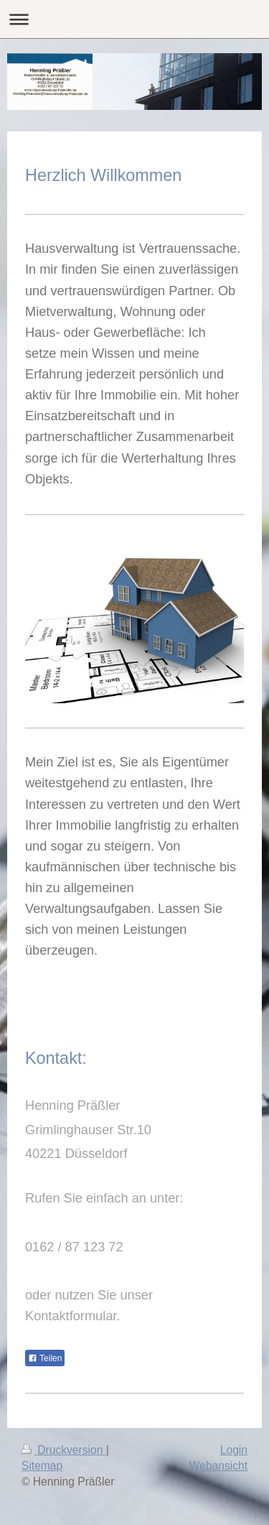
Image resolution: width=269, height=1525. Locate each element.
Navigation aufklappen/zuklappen (134, 19)
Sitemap (42, 1466)
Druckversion (64, 1450)
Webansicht (218, 1466)
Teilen (45, 1358)
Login (233, 1450)
